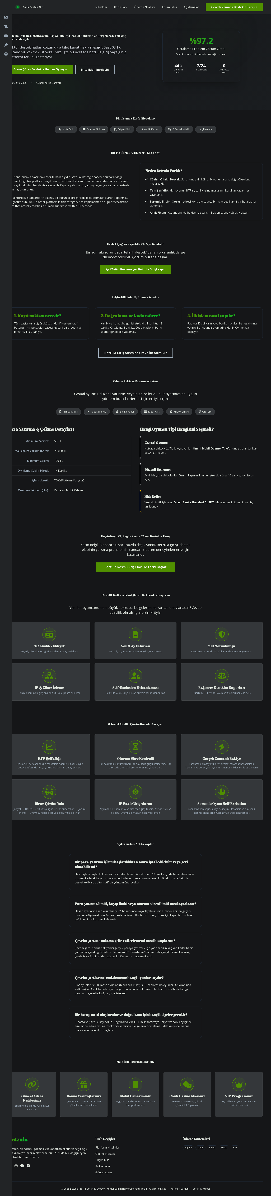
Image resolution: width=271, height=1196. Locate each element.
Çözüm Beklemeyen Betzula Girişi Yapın (135, 269)
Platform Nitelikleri (107, 1147)
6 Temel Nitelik (179, 129)
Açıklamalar (191, 7)
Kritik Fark (120, 7)
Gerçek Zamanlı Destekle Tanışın (234, 7)
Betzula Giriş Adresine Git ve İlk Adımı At (135, 353)
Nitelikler (101, 7)
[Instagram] (16, 1165)
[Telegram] (28, 1165)
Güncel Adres (103, 1172)
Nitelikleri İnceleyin (95, 69)
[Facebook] (22, 1165)
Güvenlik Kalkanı (150, 129)
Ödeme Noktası (144, 7)
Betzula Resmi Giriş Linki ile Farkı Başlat (135, 567)
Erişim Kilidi (169, 7)
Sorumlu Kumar (201, 1188)
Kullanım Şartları (180, 1188)
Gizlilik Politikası (157, 1188)
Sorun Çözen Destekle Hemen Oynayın (40, 69)
